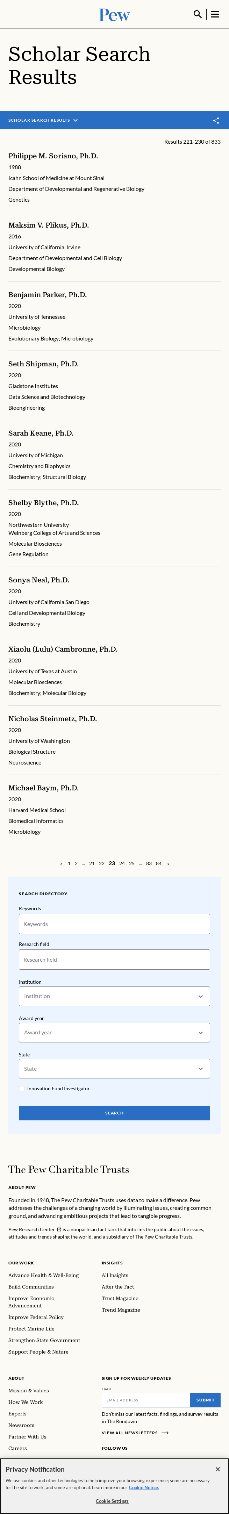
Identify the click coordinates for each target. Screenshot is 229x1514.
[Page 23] (112, 862)
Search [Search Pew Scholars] (114, 1113)
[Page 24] (122, 863)
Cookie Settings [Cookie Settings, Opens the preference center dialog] (112, 1501)
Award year (31, 1017)
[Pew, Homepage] (114, 14)
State (24, 1054)
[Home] (68, 1170)
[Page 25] (132, 863)
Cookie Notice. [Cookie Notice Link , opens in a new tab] (144, 1487)
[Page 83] (149, 863)
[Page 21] (92, 863)
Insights (112, 1263)
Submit (205, 1400)
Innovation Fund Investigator (58, 1089)
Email (106, 1389)
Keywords (30, 908)
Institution (30, 981)
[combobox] (24, 995)
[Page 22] (102, 863)
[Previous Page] (61, 863)
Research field (34, 943)
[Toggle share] (216, 120)
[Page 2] (76, 863)
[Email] (146, 1400)
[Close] (218, 1469)
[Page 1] (69, 863)
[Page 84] (159, 863)
